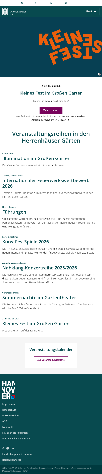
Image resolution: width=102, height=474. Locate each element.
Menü (89, 11)
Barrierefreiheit (10, 415)
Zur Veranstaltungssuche (51, 359)
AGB (4, 421)
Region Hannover (11, 459)
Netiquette (8, 427)
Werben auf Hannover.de (16, 438)
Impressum (8, 404)
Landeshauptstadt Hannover (18, 454)
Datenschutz (9, 409)
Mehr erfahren (51, 110)
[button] (99, 74)
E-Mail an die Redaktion (15, 432)
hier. (63, 119)
